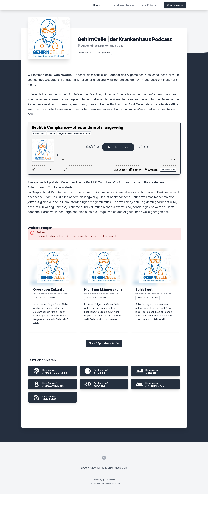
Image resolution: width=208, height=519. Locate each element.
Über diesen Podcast (123, 5)
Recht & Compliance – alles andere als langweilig (77, 127)
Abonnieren (175, 5)
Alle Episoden (150, 5)
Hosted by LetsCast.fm (104, 480)
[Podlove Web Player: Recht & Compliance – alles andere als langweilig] (104, 154)
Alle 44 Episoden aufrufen (104, 343)
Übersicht (98, 5)
